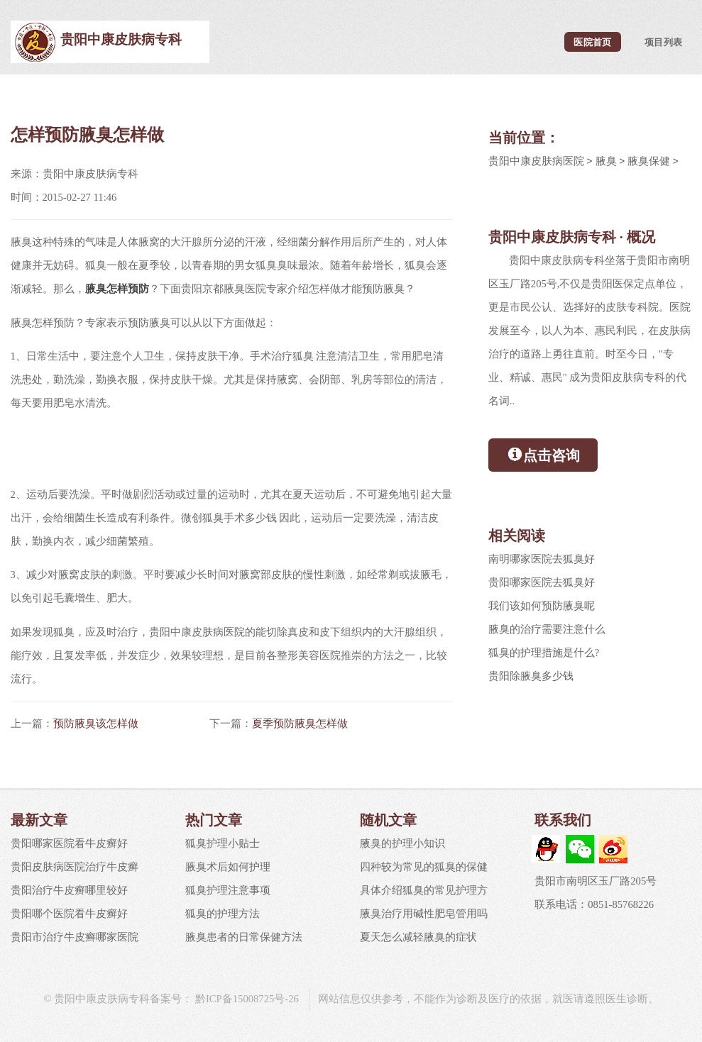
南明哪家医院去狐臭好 (541, 559)
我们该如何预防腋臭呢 (541, 605)
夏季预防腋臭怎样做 (300, 723)
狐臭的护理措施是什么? (544, 652)
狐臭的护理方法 (222, 913)
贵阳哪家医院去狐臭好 (541, 582)
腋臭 (606, 161)
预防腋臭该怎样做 (95, 723)
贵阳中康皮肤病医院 (536, 161)
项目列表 (663, 41)
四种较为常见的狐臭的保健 (424, 866)
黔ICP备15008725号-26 (245, 998)
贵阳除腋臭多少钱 (531, 676)
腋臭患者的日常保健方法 (243, 937)
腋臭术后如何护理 (227, 866)
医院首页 (592, 41)
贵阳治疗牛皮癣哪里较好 (69, 890)
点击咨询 (543, 454)
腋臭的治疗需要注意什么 (546, 629)
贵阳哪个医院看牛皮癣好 (69, 913)
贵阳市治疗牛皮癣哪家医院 (74, 937)
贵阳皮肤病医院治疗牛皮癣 (74, 866)
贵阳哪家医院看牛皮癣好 (69, 843)
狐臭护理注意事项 (227, 890)
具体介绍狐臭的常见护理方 (424, 890)
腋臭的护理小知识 (402, 843)
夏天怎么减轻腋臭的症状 (418, 937)
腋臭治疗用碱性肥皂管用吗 (424, 913)
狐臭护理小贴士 (222, 843)
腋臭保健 (648, 161)
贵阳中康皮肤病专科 (121, 39)
